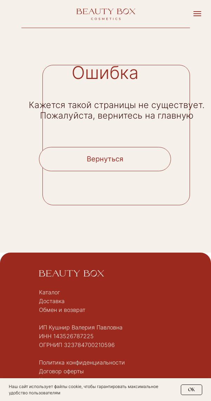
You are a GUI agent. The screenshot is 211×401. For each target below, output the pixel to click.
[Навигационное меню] (197, 13)
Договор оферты (61, 371)
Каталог (49, 292)
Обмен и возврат (62, 309)
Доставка (52, 301)
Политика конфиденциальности (82, 362)
